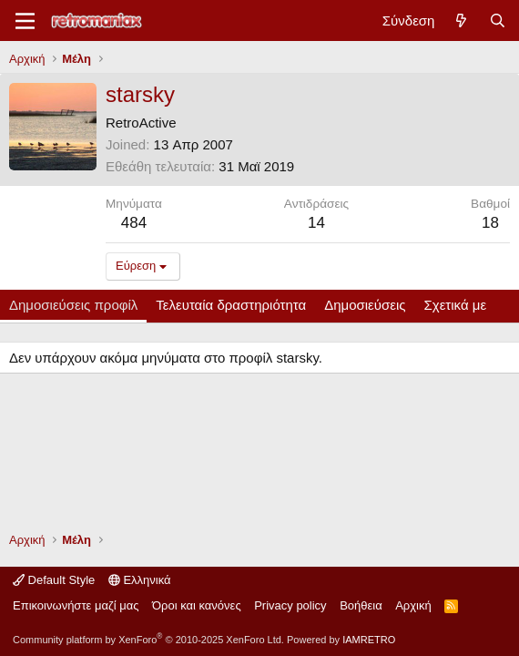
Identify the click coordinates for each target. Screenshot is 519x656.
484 (134, 222)
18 (490, 222)
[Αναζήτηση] (497, 20)
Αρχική (413, 605)
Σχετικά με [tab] (455, 305)
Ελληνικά (139, 580)
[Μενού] (25, 21)
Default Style (54, 580)
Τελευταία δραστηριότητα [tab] (231, 305)
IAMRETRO (368, 639)
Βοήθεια (361, 605)
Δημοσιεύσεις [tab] (364, 305)
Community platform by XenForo (148, 639)
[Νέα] (461, 20)
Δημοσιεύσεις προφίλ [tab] (73, 305)
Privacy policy (290, 605)
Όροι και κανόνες (196, 605)
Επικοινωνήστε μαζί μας (75, 605)
